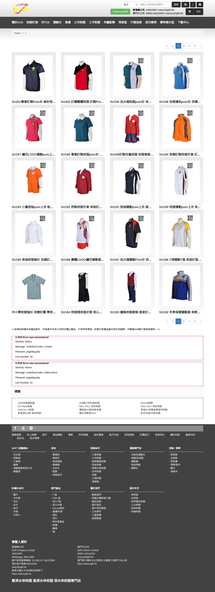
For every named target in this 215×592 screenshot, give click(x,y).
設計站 (20, 438)
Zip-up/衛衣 (59, 508)
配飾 (55, 471)
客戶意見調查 (99, 508)
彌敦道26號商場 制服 (90, 409)
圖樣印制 (190, 434)
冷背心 (16, 515)
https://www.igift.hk (21, 573)
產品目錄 (96, 501)
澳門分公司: (139, 13)
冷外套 (16, 498)
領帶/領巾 (175, 464)
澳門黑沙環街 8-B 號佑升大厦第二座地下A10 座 (102, 560)
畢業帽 (56, 464)
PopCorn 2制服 (26, 409)
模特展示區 (167, 22)
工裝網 (16, 461)
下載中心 (183, 22)
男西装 (134, 494)
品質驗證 (96, 518)
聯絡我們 (96, 494)
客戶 (44, 434)
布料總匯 (83, 434)
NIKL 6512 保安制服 (89, 406)
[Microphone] (193, 4)
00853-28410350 (155, 13)
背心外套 (57, 504)
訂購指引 (144, 434)
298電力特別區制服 (89, 403)
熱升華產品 (58, 521)
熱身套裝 (57, 461)
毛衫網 (16, 454)
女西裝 (174, 458)
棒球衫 (56, 458)
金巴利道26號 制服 (150, 413)
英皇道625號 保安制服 (29, 413)
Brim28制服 (147, 403)
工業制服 (96, 454)
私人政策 (31, 434)
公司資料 (96, 511)
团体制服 (136, 508)
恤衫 (55, 515)
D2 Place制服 (25, 406)
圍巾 (172, 468)
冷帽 (15, 511)
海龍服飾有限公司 (22, 468)
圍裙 (55, 528)
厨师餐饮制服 (138, 501)
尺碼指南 (136, 22)
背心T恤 (57, 501)
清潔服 (95, 481)
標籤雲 (16, 471)
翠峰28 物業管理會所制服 (154, 409)
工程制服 (96, 478)
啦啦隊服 (136, 464)
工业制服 (136, 504)
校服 (94, 474)
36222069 (49, 560)
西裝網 (16, 458)
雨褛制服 (136, 511)
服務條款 (16, 434)
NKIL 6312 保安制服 (151, 406)
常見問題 (129, 434)
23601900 (151, 10)
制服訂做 (32, 22)
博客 (70, 434)
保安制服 (96, 464)
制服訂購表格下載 (101, 498)
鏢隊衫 (134, 468)
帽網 (15, 464)
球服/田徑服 (137, 458)
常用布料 (159, 434)
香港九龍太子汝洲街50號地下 (27, 570)
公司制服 (96, 458)
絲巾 (15, 508)
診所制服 (96, 471)
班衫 (55, 518)
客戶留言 (96, 504)
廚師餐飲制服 (99, 461)
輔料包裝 (175, 434)
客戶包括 (114, 434)
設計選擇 (98, 434)
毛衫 (15, 501)
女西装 (134, 498)
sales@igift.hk (166, 10)
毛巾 (15, 504)
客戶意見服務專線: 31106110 (27, 560)
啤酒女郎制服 (99, 468)
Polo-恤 (56, 498)
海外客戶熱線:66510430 (24, 563)
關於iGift (17, 22)
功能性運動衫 (138, 454)
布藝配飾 (109, 22)
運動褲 (134, 461)
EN (198, 11)
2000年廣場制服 (26, 403)
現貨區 (122, 22)
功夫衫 (56, 468)
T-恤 (54, 494)
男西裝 (174, 454)
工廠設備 (96, 515)
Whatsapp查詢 (120, 11)
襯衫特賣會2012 (87, 413)
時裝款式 (57, 474)
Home (17, 33)
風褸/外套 (58, 511)
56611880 (29, 557)
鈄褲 (55, 525)
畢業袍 (56, 454)
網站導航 (57, 434)
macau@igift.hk (174, 13)
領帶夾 (174, 471)
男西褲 (174, 461)
